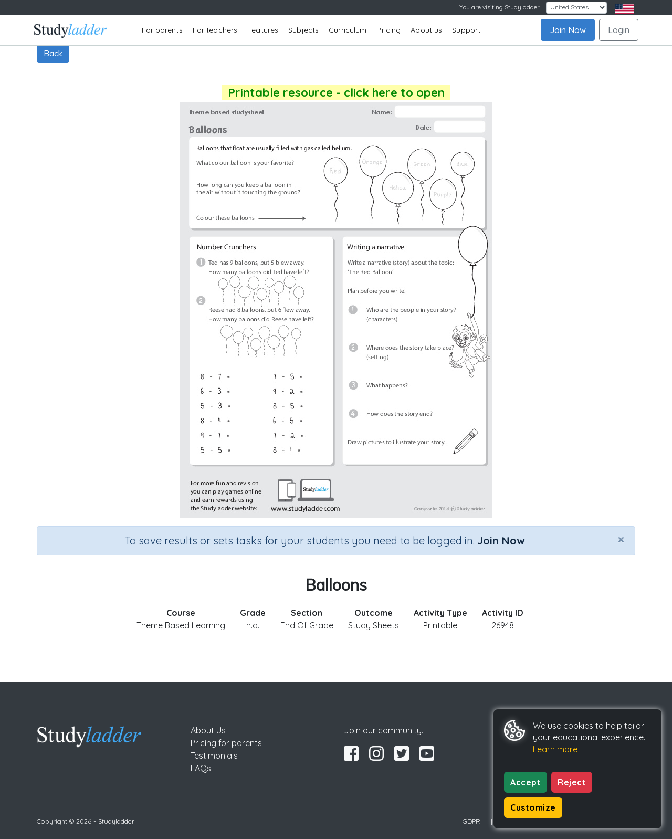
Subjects (303, 30)
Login (618, 30)
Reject (572, 782)
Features (262, 30)
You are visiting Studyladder (499, 7)
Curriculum (347, 30)
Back (53, 53)
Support (466, 30)
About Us (208, 730)
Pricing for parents (226, 743)
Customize (533, 807)
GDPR (471, 821)
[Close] (621, 539)
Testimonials (214, 755)
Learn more (555, 749)
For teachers (215, 30)
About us (426, 30)
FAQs (201, 768)
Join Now (568, 30)
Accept (525, 782)
